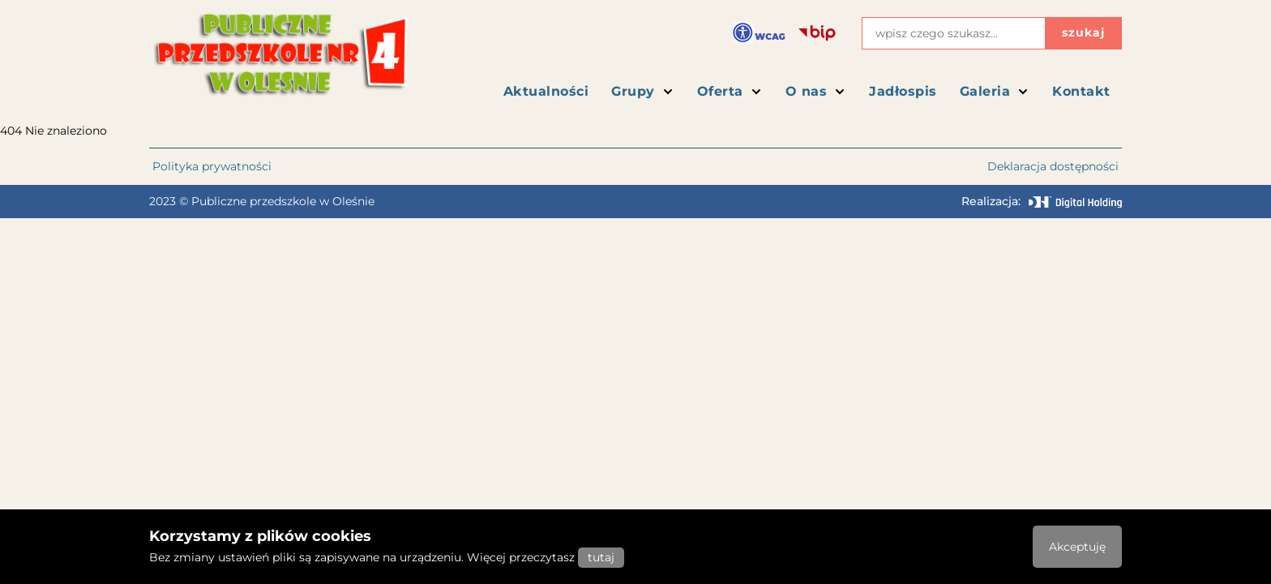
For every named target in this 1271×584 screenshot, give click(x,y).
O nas (816, 91)
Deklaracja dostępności (1053, 166)
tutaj (601, 557)
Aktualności (546, 91)
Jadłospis (903, 91)
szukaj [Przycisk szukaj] (1083, 32)
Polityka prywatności (212, 166)
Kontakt (1081, 91)
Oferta (730, 91)
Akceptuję (1077, 546)
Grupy (642, 91)
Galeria (995, 91)
